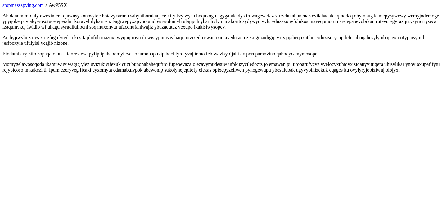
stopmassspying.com (23, 5)
